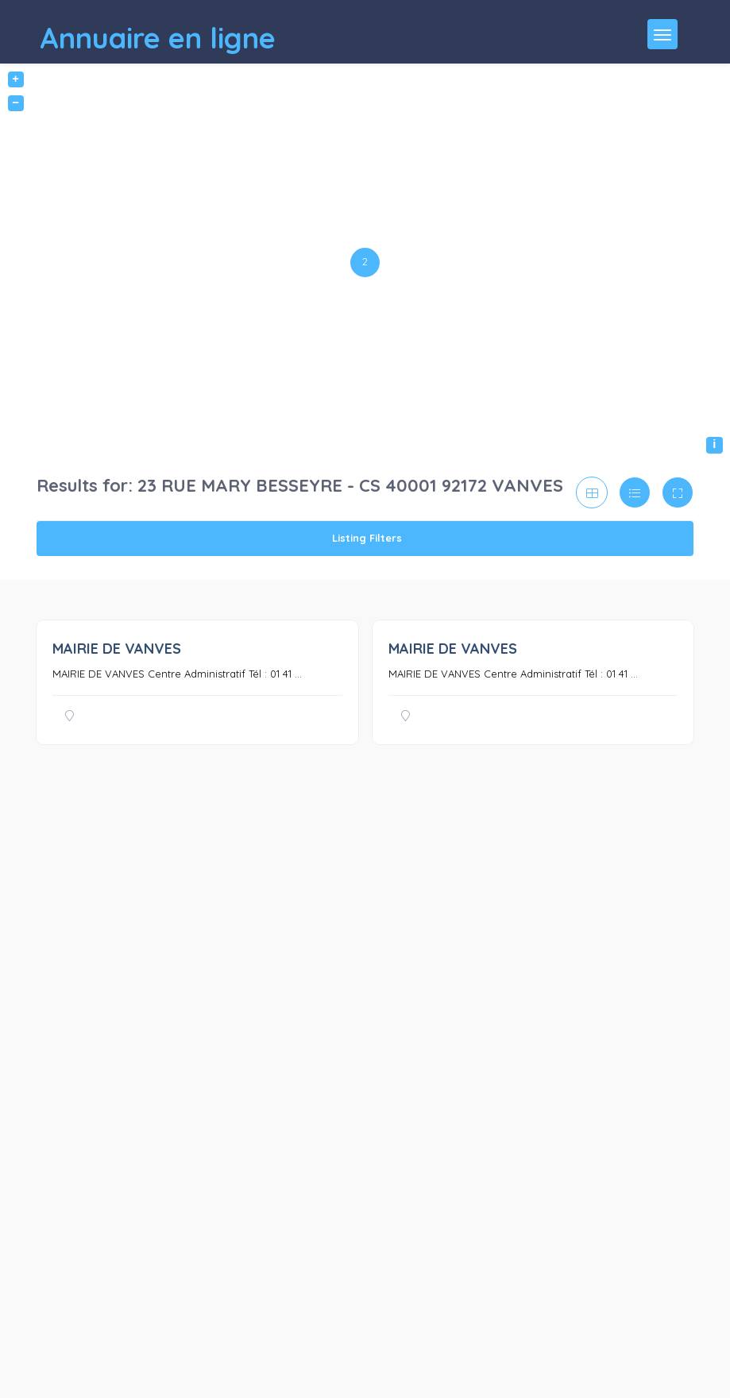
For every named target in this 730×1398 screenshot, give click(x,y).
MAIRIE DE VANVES (116, 648)
